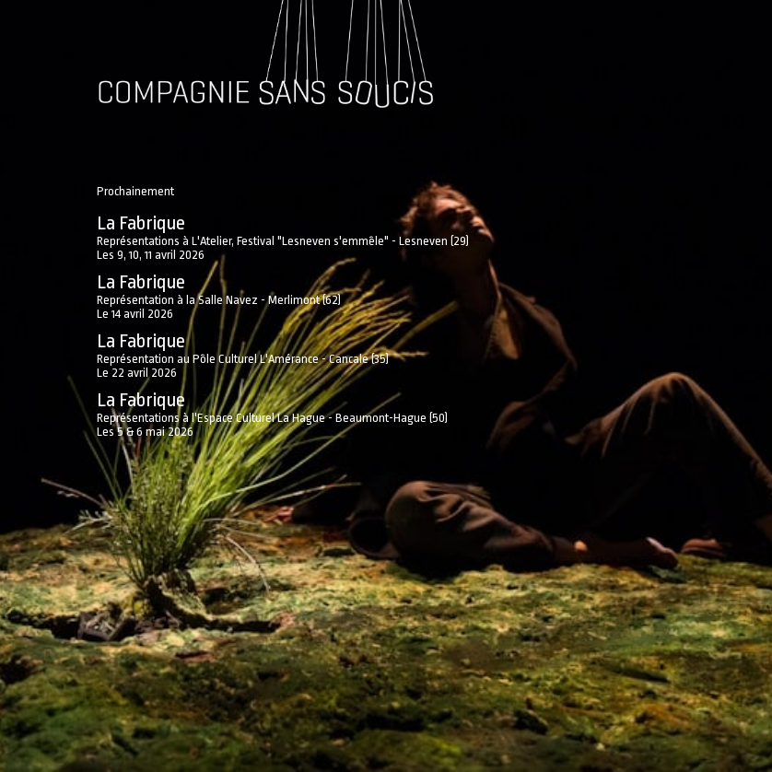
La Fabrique (141, 223)
